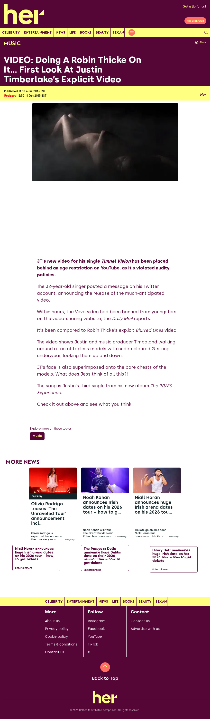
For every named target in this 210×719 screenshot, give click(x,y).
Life (72, 32)
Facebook (96, 629)
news (60, 32)
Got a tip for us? (194, 6)
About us (52, 621)
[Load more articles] (105, 585)
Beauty (102, 32)
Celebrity (11, 32)
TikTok (93, 644)
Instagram (96, 621)
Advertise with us (145, 629)
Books (85, 32)
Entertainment (38, 32)
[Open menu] (131, 32)
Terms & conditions (61, 644)
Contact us (54, 652)
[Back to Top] (105, 667)
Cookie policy (56, 637)
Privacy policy (57, 629)
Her (203, 95)
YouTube (95, 637)
